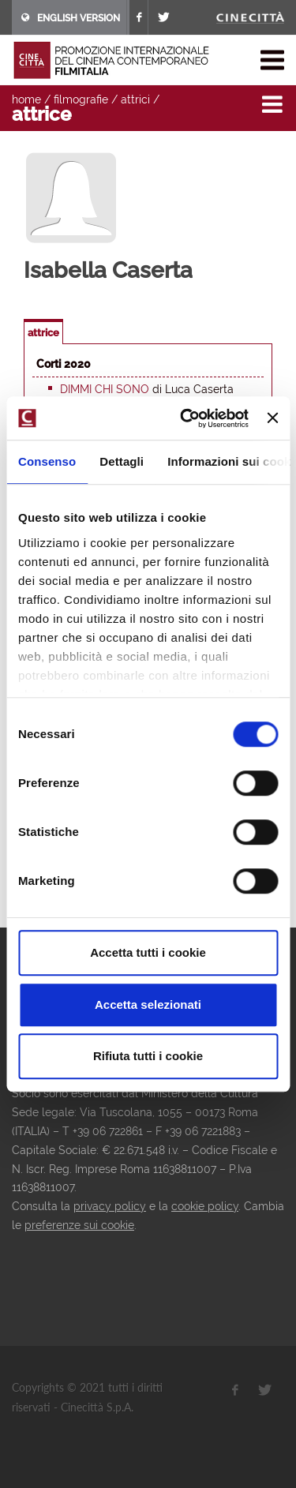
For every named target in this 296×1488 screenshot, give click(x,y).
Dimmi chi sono (104, 389)
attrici (135, 99)
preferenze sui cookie (79, 1225)
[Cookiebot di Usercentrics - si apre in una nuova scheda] (186, 418)
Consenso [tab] (47, 461)
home (26, 99)
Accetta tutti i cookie (148, 952)
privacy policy (109, 1206)
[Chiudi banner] (272, 418)
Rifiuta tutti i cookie (148, 1056)
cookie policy (204, 1206)
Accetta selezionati (148, 1004)
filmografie (81, 99)
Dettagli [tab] (121, 461)
